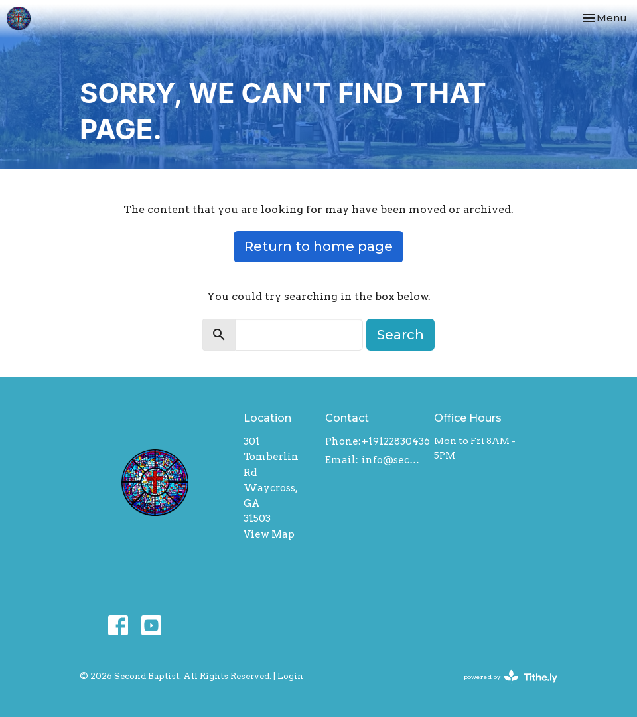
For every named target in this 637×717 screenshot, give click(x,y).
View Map (269, 534)
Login (290, 676)
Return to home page (318, 246)
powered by (510, 677)
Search (400, 335)
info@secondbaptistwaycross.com (391, 460)
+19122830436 (396, 441)
